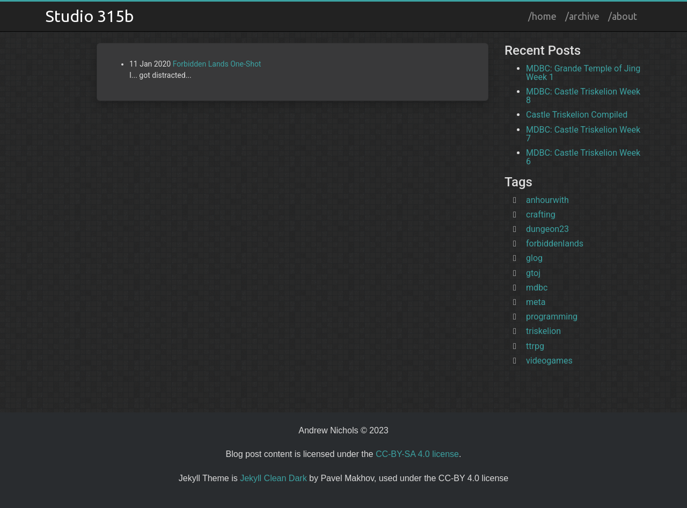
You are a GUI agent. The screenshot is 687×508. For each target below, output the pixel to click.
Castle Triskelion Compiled (576, 115)
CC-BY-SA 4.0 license (417, 454)
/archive (582, 16)
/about (622, 16)
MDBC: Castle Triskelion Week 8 (583, 95)
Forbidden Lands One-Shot (217, 64)
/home (542, 16)
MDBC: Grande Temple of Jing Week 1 (583, 72)
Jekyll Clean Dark (273, 478)
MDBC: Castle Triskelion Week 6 (583, 157)
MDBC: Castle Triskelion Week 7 (583, 134)
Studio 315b (90, 16)
